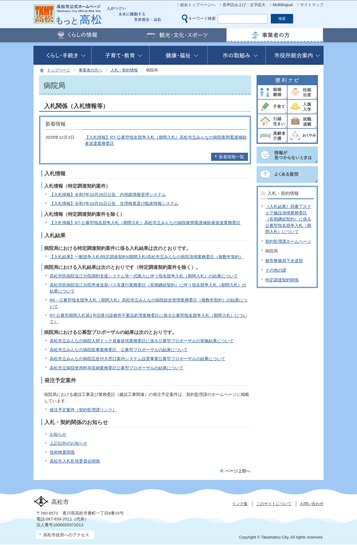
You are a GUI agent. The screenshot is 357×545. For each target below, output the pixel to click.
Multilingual (283, 5)
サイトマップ (312, 5)
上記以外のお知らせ (68, 443)
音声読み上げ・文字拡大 (244, 5)
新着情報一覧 (231, 156)
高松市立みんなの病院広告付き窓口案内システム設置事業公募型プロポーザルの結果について (137, 358)
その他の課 (275, 270)
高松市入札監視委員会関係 (75, 461)
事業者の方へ (90, 70)
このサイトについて (273, 503)
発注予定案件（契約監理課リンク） (83, 409)
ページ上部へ (237, 470)
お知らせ (58, 434)
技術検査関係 (62, 452)
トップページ (58, 70)
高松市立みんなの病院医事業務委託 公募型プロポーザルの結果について (119, 349)
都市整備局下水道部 (284, 260)
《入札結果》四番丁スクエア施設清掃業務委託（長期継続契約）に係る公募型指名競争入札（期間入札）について (288, 219)
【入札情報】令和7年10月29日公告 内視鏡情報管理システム (108, 194)
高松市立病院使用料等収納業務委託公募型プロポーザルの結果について (117, 367)
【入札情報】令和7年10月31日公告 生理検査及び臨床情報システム (114, 203)
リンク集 (240, 503)
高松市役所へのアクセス (66, 534)
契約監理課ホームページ (288, 241)
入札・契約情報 (124, 70)
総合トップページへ (197, 5)
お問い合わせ (312, 503)
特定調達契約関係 (282, 280)
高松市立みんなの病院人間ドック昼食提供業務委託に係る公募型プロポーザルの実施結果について (142, 340)
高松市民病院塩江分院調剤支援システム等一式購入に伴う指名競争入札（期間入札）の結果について (144, 276)
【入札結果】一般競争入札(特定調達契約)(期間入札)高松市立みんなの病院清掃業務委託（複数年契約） (146, 256)
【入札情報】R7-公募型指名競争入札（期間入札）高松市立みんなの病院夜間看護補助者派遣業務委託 (145, 222)
